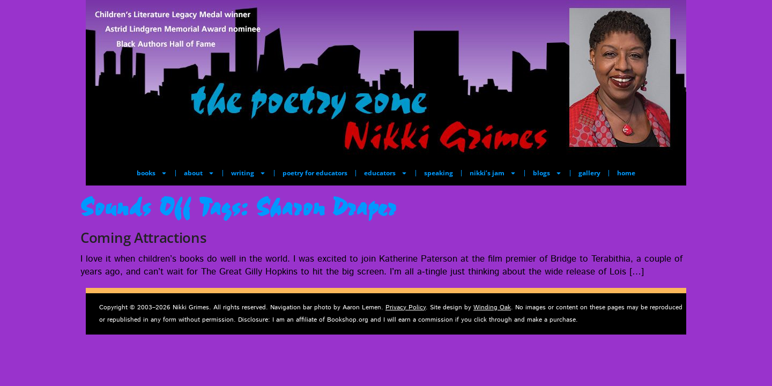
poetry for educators (315, 172)
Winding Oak (492, 307)
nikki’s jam (493, 173)
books (152, 173)
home (626, 172)
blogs (547, 173)
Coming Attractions (143, 237)
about (199, 173)
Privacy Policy (405, 307)
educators (385, 173)
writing (248, 173)
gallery (589, 172)
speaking (438, 172)
